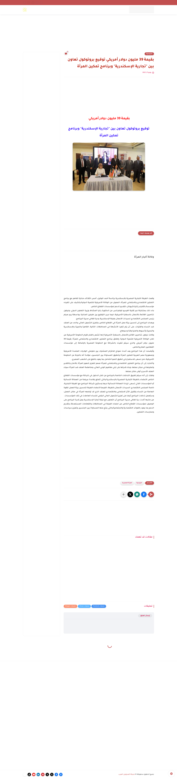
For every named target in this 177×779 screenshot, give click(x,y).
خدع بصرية (66, 10)
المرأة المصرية (127, 483)
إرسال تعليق (145, 616)
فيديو (46, 10)
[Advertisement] (88, 34)
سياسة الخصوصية (114, 2)
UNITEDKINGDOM (118, 10)
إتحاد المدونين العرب (130, 2)
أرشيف (142, 2)
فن (51, 10)
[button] (144, 494)
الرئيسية (149, 54)
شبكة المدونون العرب (126, 774)
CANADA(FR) (87, 10)
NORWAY (105, 10)
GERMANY (76, 10)
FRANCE (97, 10)
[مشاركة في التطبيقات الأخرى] (123, 494)
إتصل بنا (150, 2)
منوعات (57, 10)
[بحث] (24, 9)
